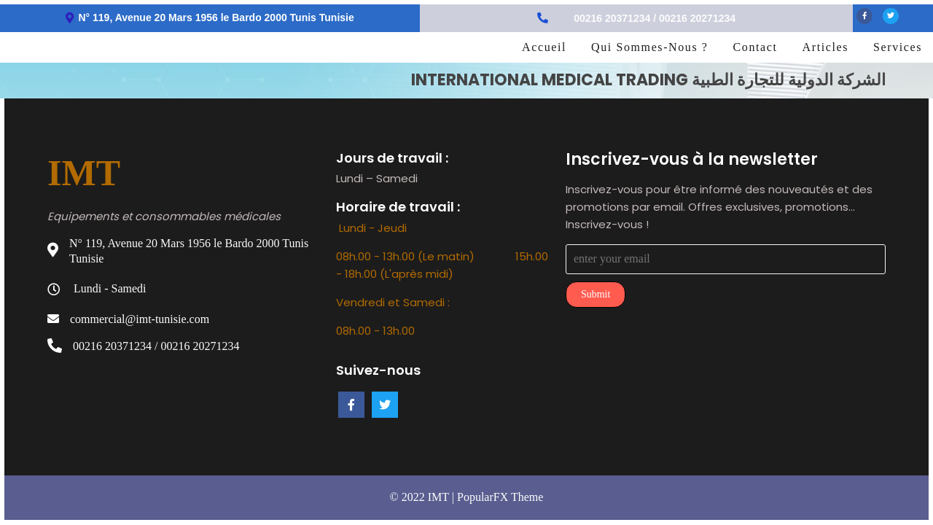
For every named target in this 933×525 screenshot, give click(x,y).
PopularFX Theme (500, 497)
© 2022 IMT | (423, 497)
